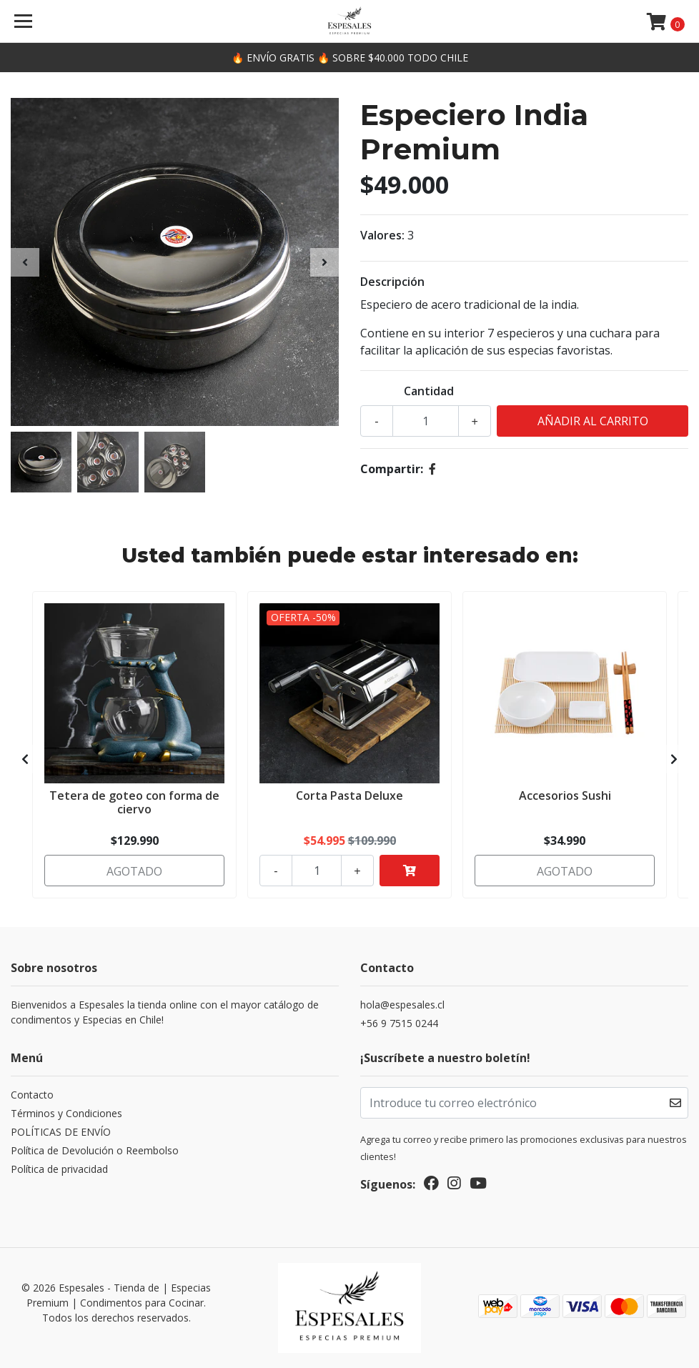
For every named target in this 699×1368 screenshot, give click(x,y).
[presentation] (25, 262)
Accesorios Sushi (565, 795)
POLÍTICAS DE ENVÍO (61, 1132)
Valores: (382, 235)
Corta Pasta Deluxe (349, 795)
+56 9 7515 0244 (399, 1023)
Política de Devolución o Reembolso (95, 1150)
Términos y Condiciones (66, 1113)
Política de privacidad (59, 1169)
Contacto (32, 1094)
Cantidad (429, 391)
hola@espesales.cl (402, 1004)
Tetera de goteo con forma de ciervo (134, 802)
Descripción (392, 281)
